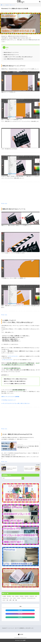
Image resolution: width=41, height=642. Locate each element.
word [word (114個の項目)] (36, 596)
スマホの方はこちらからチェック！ (8, 400)
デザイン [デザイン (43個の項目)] (14, 598)
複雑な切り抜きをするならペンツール (11, 54)
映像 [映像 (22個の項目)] (13, 600)
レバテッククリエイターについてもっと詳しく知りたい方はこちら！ (15, 403)
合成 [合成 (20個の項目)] (7, 600)
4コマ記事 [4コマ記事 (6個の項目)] (4, 596)
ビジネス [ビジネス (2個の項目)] (18, 598)
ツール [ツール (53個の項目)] (11, 598)
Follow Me (20, 610)
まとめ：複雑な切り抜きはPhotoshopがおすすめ (13, 58)
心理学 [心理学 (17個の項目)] (10, 600)
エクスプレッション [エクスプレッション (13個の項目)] (6, 598)
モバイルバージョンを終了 (20, 640)
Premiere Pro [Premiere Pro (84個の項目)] (32, 596)
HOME (20, 634)
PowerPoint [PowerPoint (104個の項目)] (26, 596)
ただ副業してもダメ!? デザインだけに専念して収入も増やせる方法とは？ (18, 56)
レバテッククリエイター (13, 356)
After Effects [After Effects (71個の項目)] (9, 596)
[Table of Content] (7, 49)
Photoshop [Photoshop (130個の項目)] (21, 596)
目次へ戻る (4, 203)
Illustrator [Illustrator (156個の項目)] (16, 596)
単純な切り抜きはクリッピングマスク (11, 52)
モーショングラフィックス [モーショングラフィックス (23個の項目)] (31, 598)
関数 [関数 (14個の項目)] (16, 600)
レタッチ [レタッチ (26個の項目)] (4, 600)
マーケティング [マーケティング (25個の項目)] (23, 598)
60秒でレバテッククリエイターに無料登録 (10, 396)
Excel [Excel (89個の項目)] (13, 596)
